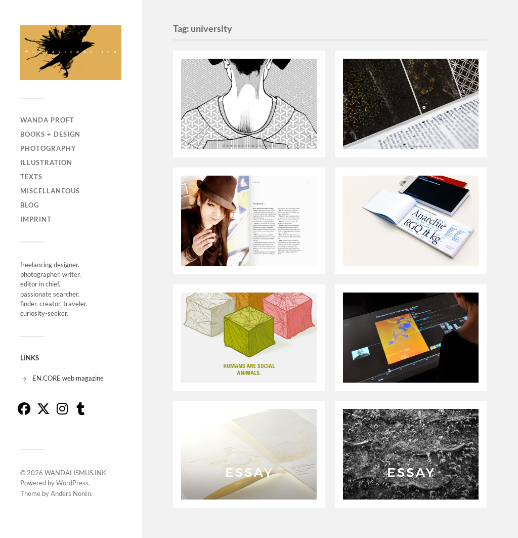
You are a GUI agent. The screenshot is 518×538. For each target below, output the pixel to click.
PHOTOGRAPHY (48, 148)
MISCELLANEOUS (50, 191)
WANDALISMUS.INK (75, 473)
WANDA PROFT (47, 120)
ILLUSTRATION (46, 162)
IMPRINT (36, 219)
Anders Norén (71, 493)
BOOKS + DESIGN (50, 134)
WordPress (72, 483)
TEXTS (31, 177)
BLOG (29, 205)
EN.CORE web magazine (68, 378)
